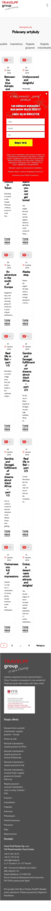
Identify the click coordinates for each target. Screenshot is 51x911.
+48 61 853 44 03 (11, 854)
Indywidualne (9, 802)
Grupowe (8, 798)
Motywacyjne (9, 816)
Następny (40, 645)
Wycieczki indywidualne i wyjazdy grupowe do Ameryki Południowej (14, 754)
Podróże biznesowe (12, 820)
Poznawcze (8, 825)
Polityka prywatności (28, 892)
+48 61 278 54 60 (11, 857)
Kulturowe (8, 811)
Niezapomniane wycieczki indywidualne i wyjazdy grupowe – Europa (14, 731)
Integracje (8, 807)
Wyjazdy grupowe (30, 45)
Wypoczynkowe (10, 834)
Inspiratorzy (16, 43)
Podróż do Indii (10, 739)
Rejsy (6, 829)
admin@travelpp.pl (11, 860)
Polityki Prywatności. (31, 175)
